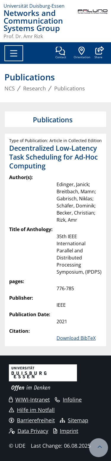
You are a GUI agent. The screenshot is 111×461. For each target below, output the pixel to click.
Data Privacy (28, 430)
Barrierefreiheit (32, 420)
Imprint (65, 430)
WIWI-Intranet (29, 399)
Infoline (68, 399)
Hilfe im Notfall (32, 409)
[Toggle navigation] (13, 53)
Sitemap (74, 420)
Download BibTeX (76, 338)
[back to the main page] (92, 24)
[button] (98, 53)
